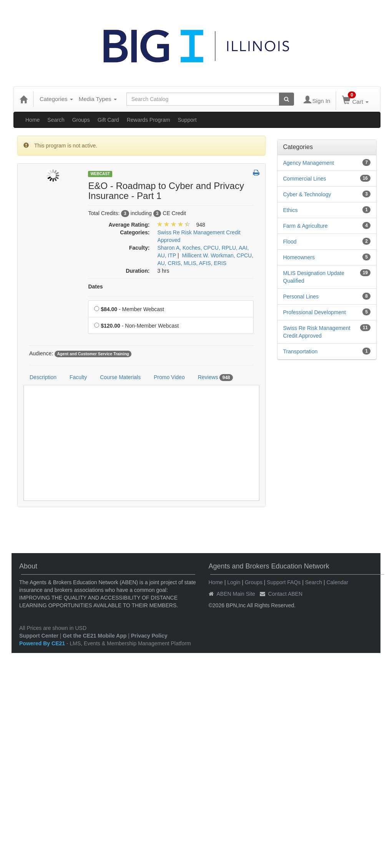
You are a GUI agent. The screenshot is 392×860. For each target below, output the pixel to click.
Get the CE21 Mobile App (94, 636)
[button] (256, 173)
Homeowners (299, 257)
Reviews (215, 377)
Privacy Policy (149, 636)
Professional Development (314, 312)
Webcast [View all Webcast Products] (100, 174)
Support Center (38, 636)
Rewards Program (148, 120)
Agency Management (308, 163)
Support (187, 120)
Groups (81, 120)
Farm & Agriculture (305, 226)
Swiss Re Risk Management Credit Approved (316, 332)
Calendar (337, 582)
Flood (290, 242)
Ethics (290, 210)
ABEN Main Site (236, 594)
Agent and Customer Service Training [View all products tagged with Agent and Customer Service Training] (93, 353)
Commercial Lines (304, 179)
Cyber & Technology (307, 194)
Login (233, 582)
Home (32, 120)
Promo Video (169, 377)
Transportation (300, 351)
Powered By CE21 (42, 643)
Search (55, 120)
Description (43, 377)
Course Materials (120, 377)
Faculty (78, 377)
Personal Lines (301, 296)
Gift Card (108, 120)
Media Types (98, 99)
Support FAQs (284, 582)
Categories (56, 99)
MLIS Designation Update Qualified (314, 277)
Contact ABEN (285, 594)
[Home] (23, 99)
